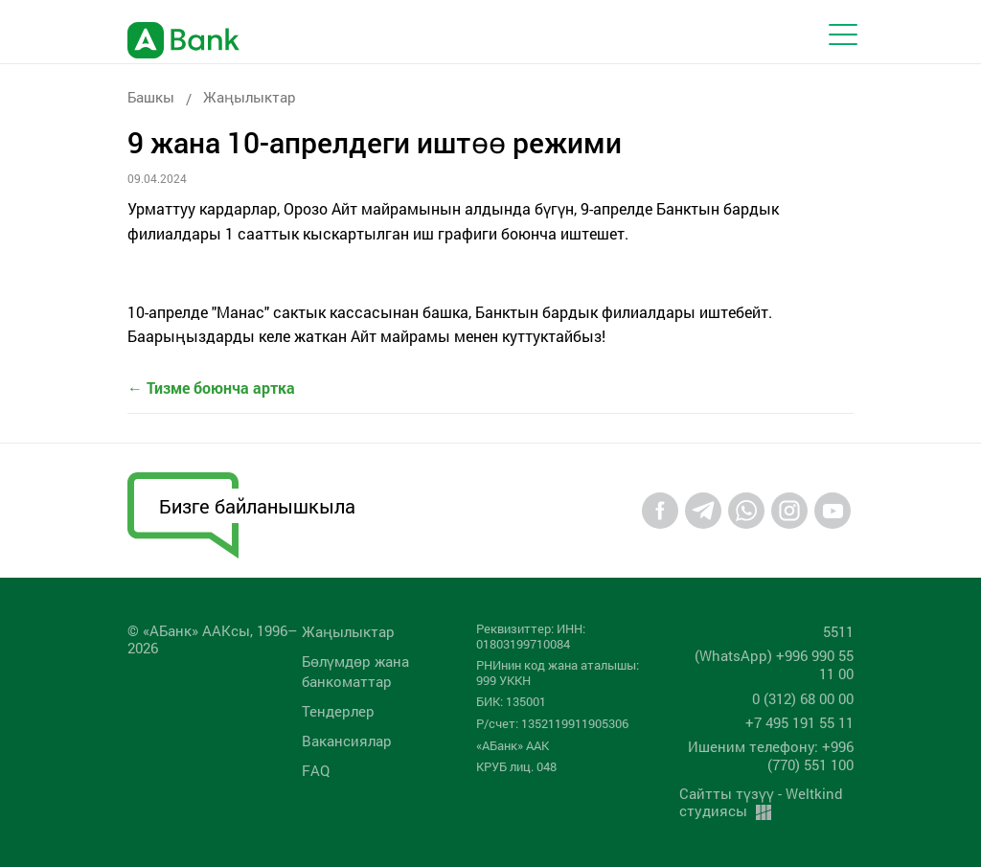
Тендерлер (338, 710)
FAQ (316, 770)
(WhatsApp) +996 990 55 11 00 (774, 664)
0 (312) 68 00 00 (803, 698)
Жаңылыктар (249, 96)
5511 (838, 631)
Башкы (150, 96)
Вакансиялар (347, 740)
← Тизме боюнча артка (211, 387)
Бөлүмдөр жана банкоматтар (355, 671)
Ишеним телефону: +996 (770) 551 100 (771, 755)
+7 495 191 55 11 (799, 722)
